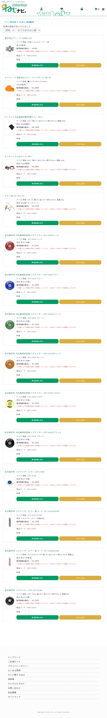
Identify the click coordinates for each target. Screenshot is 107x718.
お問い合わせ (14, 688)
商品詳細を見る (37, 65)
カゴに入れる (80, 65)
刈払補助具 (30, 22)
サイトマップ (14, 696)
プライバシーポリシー (18, 666)
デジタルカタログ (16, 683)
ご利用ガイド (14, 661)
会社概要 (12, 692)
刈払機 (21, 22)
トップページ (14, 657)
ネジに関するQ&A (16, 674)
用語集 (11, 679)
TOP (6, 22)
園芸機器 (13, 22)
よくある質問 (14, 670)
